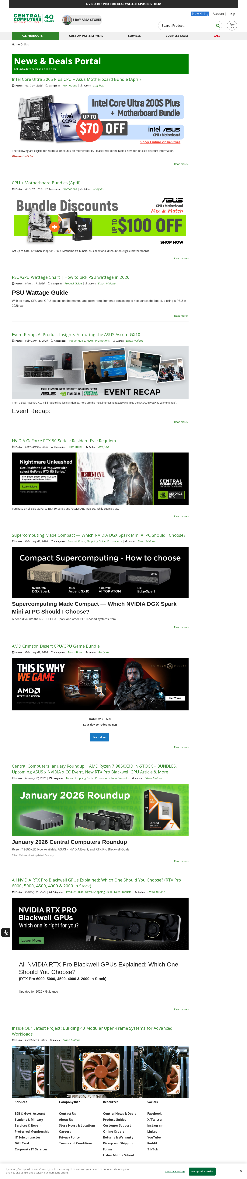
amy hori (98, 85)
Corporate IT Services (31, 1149)
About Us (66, 1119)
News (90, 340)
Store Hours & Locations (77, 1125)
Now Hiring (200, 14)
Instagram (155, 1125)
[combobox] (190, 25)
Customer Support (117, 1125)
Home (16, 44)
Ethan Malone (106, 283)
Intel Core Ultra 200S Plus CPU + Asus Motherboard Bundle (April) (76, 79)
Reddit (152, 1143)
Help (231, 14)
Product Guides (114, 1119)
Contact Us (67, 1113)
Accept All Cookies (202, 1171)
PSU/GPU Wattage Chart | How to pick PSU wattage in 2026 (71, 277)
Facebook (154, 1113)
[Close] (241, 1171)
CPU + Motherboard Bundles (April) (46, 182)
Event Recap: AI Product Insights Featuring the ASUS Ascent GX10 (76, 334)
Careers (65, 1131)
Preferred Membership (32, 1131)
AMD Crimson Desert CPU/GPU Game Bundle (56, 646)
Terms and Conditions (75, 1143)
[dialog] (123, 1171)
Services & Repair (28, 1125)
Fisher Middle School (118, 1155)
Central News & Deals (119, 1113)
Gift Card (22, 1143)
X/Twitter (155, 1119)
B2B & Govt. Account (30, 1113)
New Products (120, 778)
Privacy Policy (69, 1137)
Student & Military (29, 1119)
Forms (107, 1149)
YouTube (154, 1137)
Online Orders (113, 1131)
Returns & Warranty (118, 1137)
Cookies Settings (175, 1171)
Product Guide (73, 283)
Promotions (69, 85)
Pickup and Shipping (118, 1143)
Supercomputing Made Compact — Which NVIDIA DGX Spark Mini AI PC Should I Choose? (98, 535)
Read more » (181, 164)
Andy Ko (98, 189)
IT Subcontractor (27, 1137)
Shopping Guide (96, 541)
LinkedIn (153, 1131)
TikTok (152, 1149)
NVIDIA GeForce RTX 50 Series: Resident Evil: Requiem (64, 440)
